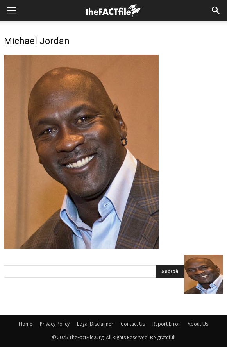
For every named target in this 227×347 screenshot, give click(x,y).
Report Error (166, 323)
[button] (216, 10)
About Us (198, 323)
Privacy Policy (55, 323)
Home (25, 323)
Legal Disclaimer (95, 323)
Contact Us (133, 323)
